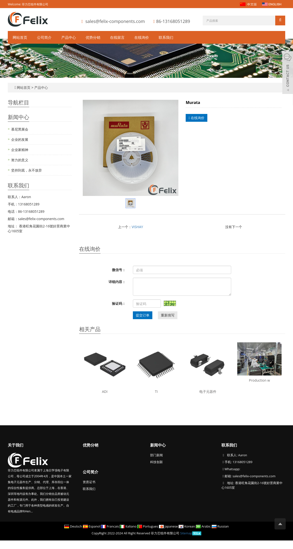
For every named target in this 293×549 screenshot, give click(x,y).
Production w (259, 380)
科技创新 (156, 462)
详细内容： (117, 281)
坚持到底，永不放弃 (26, 170)
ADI (105, 391)
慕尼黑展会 (19, 129)
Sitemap (186, 533)
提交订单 (142, 315)
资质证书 (89, 482)
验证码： (119, 303)
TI (156, 391)
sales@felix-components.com (115, 21)
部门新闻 (156, 455)
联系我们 (166, 37)
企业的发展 (19, 139)
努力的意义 (19, 160)
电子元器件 (207, 391)
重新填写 (167, 315)
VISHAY (137, 226)
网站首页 (20, 37)
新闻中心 (158, 445)
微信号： (119, 269)
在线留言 (117, 37)
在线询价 (141, 37)
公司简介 (44, 37)
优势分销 (93, 37)
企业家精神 (19, 149)
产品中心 (68, 37)
